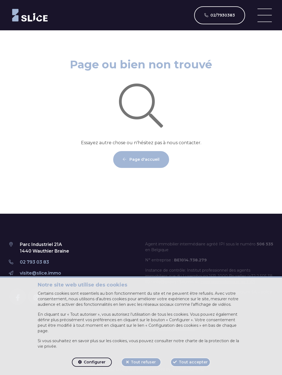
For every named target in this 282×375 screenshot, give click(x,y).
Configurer (94, 362)
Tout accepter (193, 362)
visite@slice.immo (40, 273)
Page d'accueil (141, 159)
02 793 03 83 (34, 262)
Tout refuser (143, 362)
